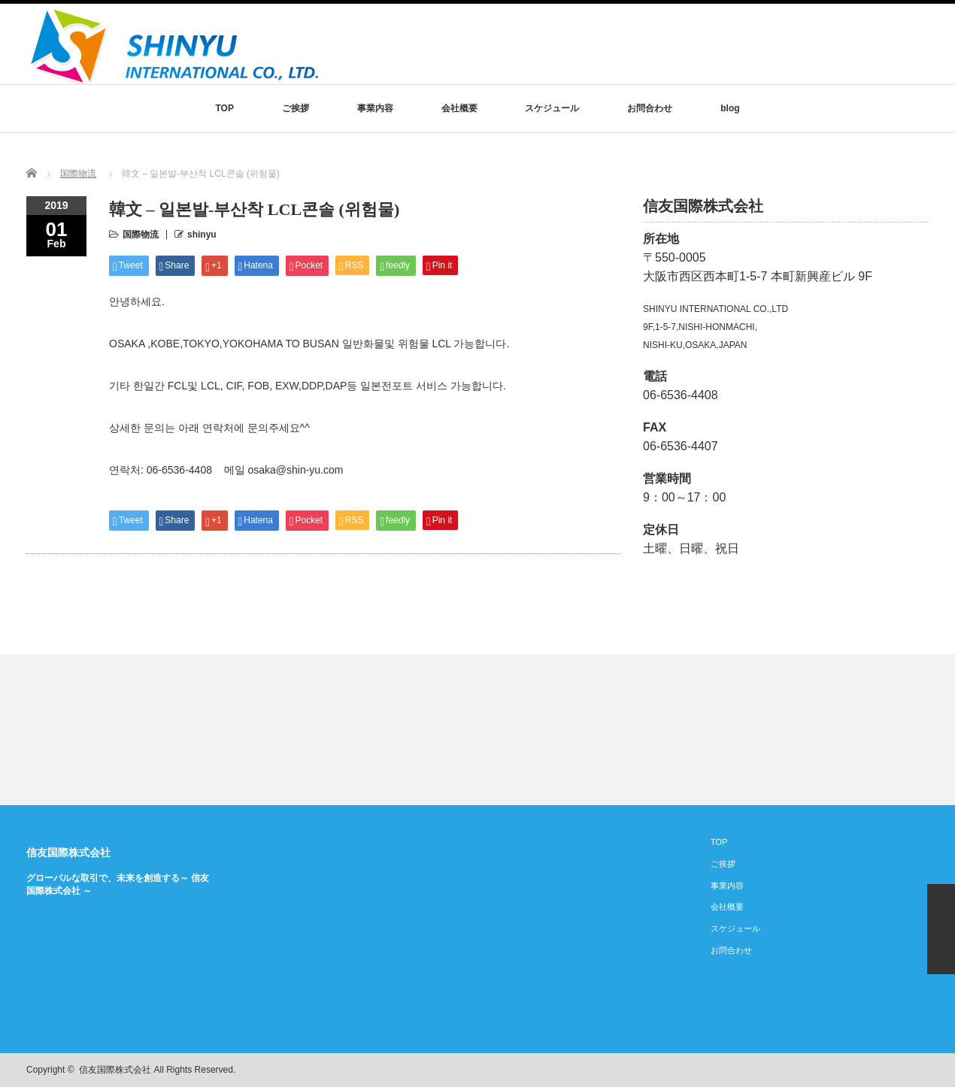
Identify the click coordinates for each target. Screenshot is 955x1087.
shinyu (202, 234)
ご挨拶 (295, 108)
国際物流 (78, 173)
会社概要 (459, 108)
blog (729, 108)
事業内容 (375, 108)
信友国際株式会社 (68, 852)
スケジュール (552, 108)
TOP (224, 108)
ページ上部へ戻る (941, 929)
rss (873, 1070)
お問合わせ (649, 108)
